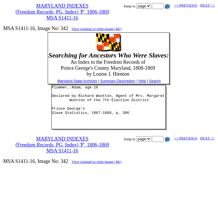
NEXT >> (207, 5)
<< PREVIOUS (185, 5)
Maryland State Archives (77, 81)
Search (155, 81)
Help (142, 81)
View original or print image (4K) (96, 29)
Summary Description (117, 81)
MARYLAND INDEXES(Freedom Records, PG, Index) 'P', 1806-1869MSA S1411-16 (62, 12)
